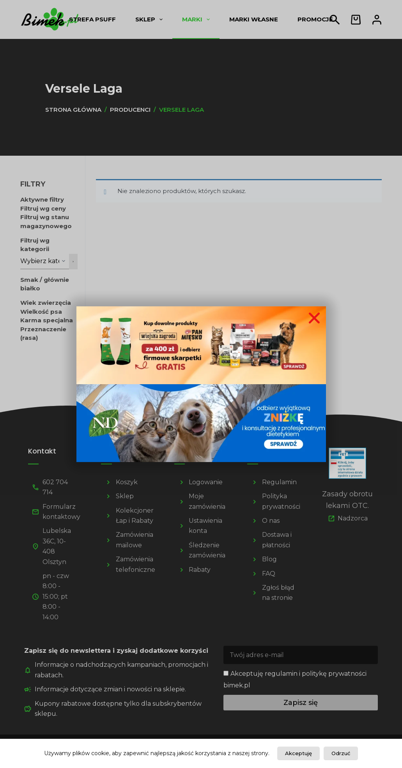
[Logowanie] (377, 20)
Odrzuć (340, 753)
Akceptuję (298, 753)
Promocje (315, 19)
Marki (197, 19)
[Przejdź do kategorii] (73, 261)
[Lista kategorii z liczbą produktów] (44, 261)
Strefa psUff (92, 19)
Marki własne (253, 19)
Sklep (150, 19)
